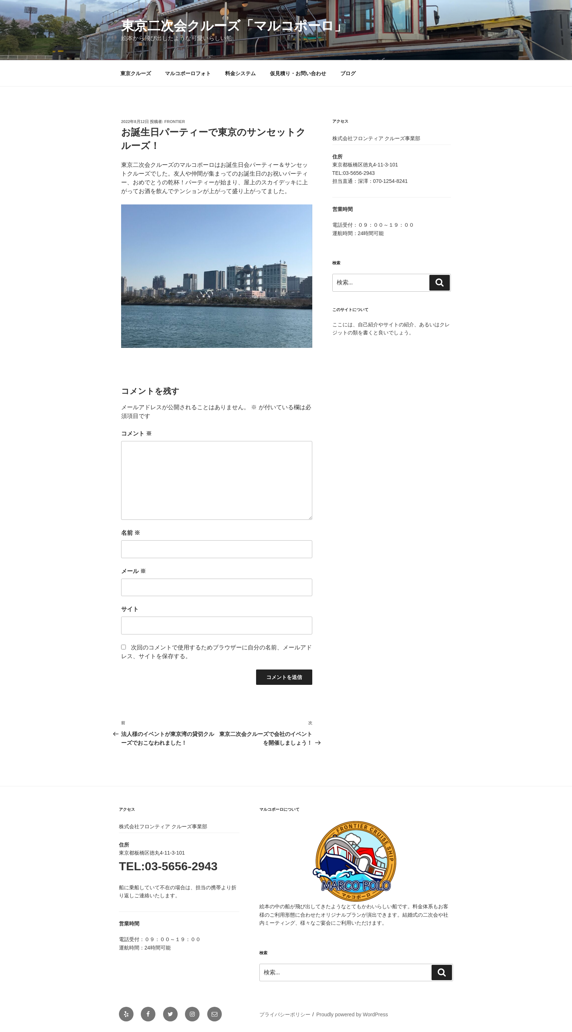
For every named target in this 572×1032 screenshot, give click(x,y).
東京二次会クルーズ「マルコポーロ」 (234, 25)
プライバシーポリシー (284, 1014)
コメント (136, 433)
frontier (175, 121)
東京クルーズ (135, 73)
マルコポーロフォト (188, 73)
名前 (130, 533)
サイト (130, 609)
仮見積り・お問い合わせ (298, 73)
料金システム (240, 73)
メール (133, 571)
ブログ (348, 73)
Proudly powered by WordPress (352, 1014)
